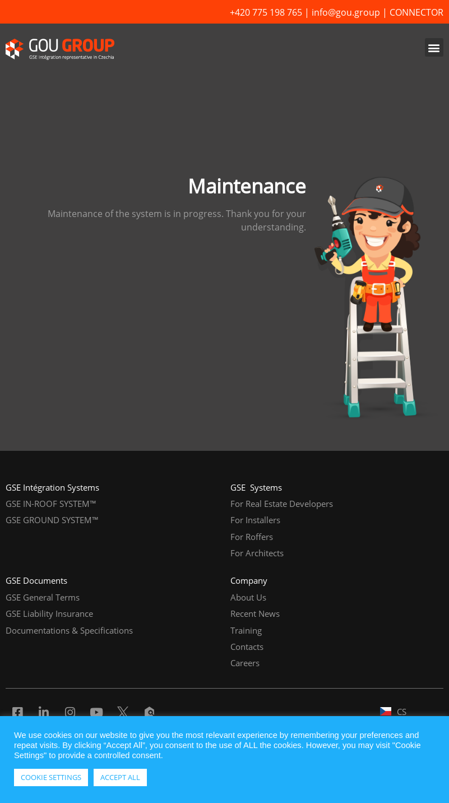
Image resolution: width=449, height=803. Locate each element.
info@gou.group (346, 12)
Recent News (255, 613)
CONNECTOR (416, 12)
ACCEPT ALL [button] (120, 777)
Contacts (246, 646)
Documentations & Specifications (69, 630)
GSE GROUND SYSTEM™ (52, 519)
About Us (248, 597)
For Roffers (251, 536)
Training (246, 630)
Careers (245, 662)
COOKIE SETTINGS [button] (51, 777)
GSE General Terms (43, 597)
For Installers (255, 519)
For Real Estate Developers (281, 503)
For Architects (257, 553)
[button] (434, 47)
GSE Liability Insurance (49, 613)
